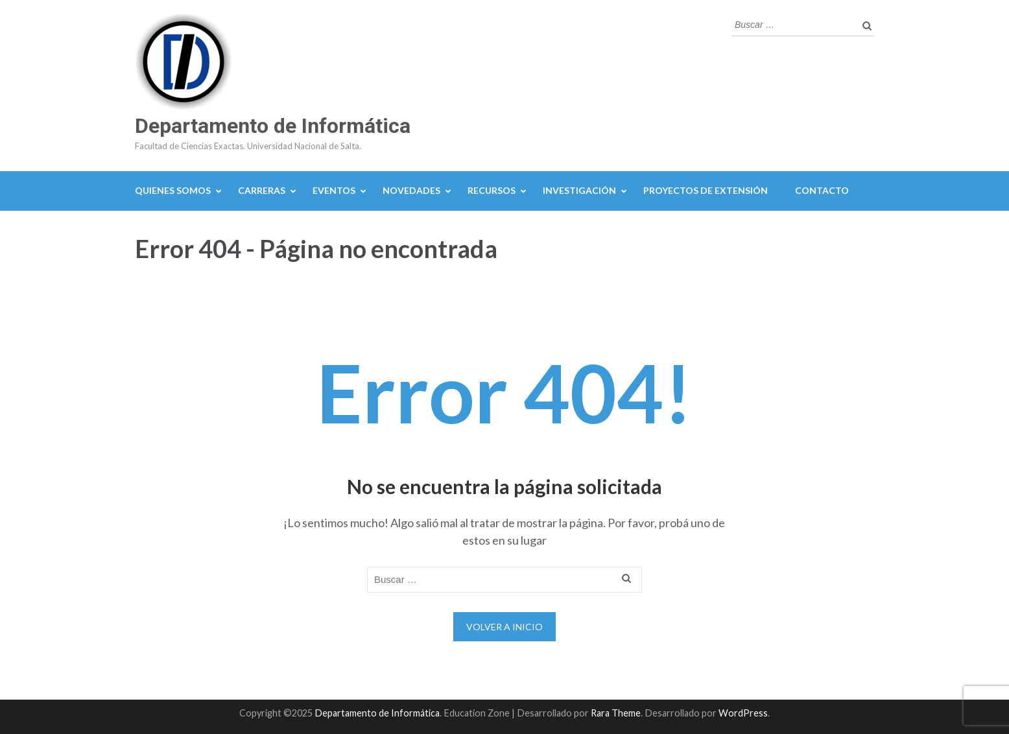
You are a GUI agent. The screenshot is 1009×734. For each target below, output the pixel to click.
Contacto (822, 190)
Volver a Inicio (504, 626)
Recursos (492, 190)
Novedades (411, 190)
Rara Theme (616, 712)
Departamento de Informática (272, 125)
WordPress (743, 712)
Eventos (334, 190)
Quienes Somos (173, 190)
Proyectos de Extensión (705, 190)
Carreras (261, 190)
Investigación (579, 190)
